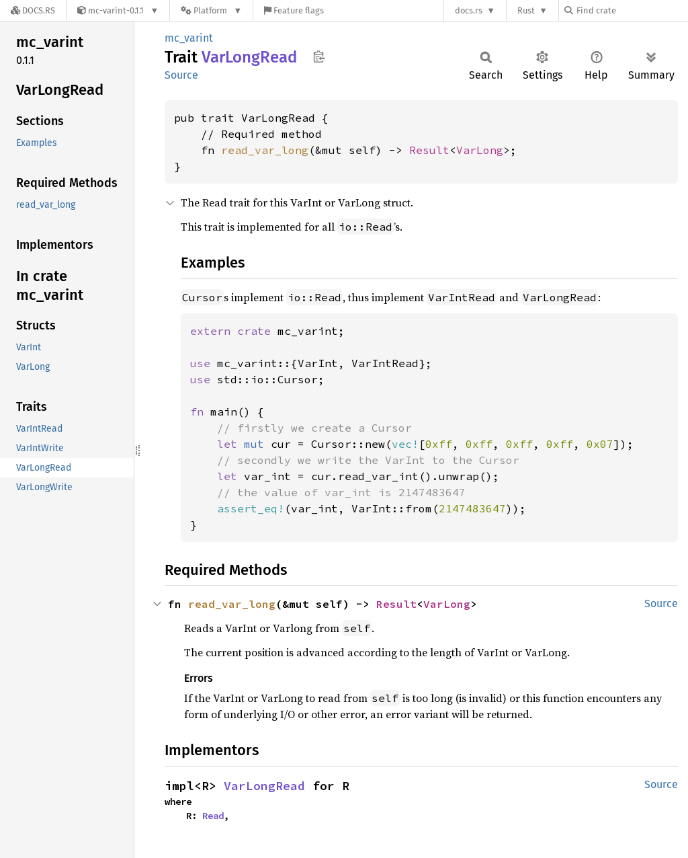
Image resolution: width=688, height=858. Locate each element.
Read (213, 816)
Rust (526, 10)
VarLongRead (264, 785)
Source (181, 75)
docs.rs (468, 10)
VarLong (479, 150)
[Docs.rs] (33, 10)
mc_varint (189, 38)
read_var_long (264, 150)
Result (429, 150)
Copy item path (319, 56)
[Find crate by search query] (631, 10)
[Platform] (211, 10)
